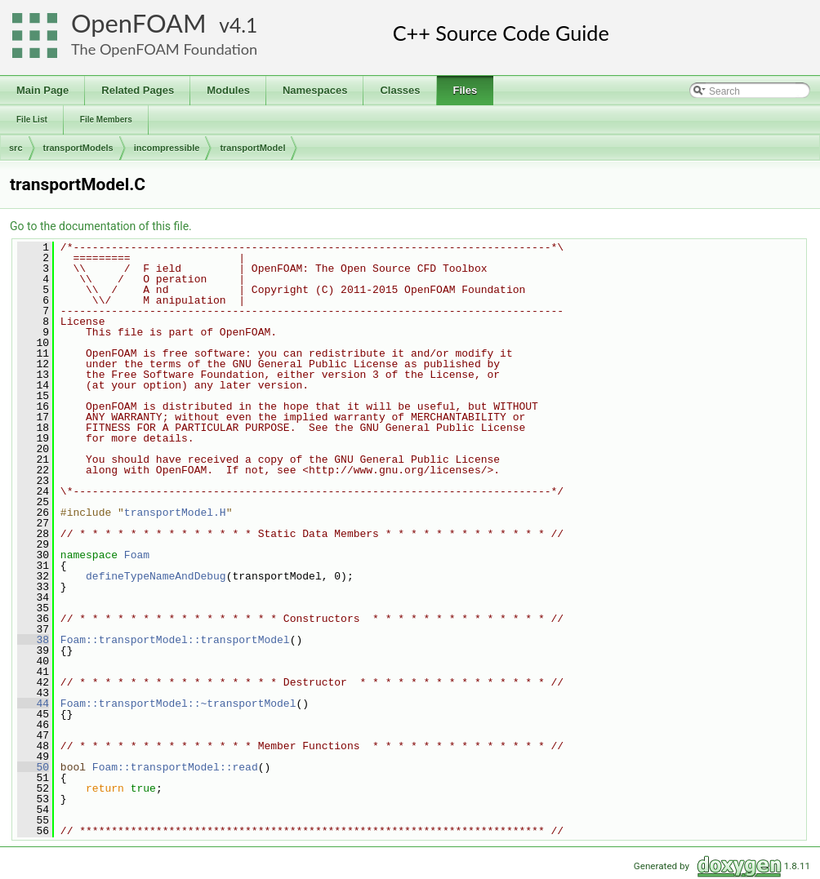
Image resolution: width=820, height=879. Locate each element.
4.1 (243, 25)
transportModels (78, 148)
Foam (136, 555)
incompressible (167, 148)
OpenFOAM (139, 23)
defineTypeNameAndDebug (156, 576)
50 (33, 767)
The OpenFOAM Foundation (164, 49)
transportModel (252, 148)
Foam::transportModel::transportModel (175, 640)
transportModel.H (175, 512)
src (16, 148)
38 (33, 640)
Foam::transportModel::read (175, 767)
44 (33, 703)
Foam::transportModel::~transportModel (178, 703)
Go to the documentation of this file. (101, 226)
